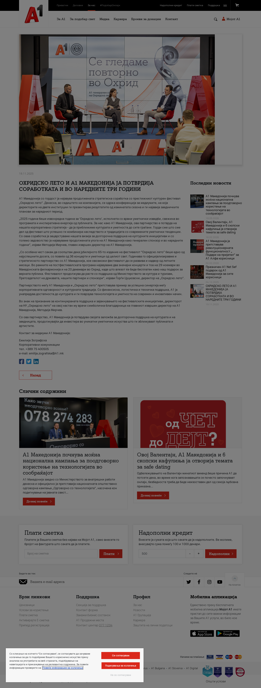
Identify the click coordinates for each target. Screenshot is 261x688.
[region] (75, 665)
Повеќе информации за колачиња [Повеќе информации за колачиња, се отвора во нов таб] (63, 667)
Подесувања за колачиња (120, 665)
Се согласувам (120, 655)
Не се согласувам (120, 675)
